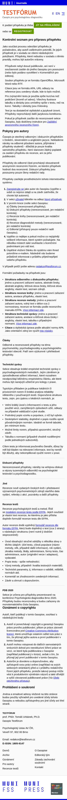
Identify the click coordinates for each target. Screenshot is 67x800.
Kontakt (39, 767)
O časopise (41, 750)
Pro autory (8, 764)
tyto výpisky (46, 330)
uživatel (19, 199)
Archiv (5, 755)
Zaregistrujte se (15, 188)
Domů (5, 750)
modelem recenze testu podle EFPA (26, 512)
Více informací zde (33, 310)
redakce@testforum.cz (48, 266)
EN (58, 13)
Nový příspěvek (53, 199)
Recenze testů (10, 768)
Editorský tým (42, 755)
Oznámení (8, 759)
